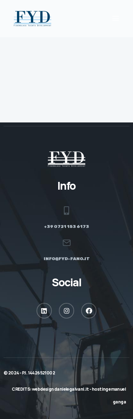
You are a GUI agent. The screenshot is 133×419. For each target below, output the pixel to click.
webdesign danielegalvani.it (60, 389)
